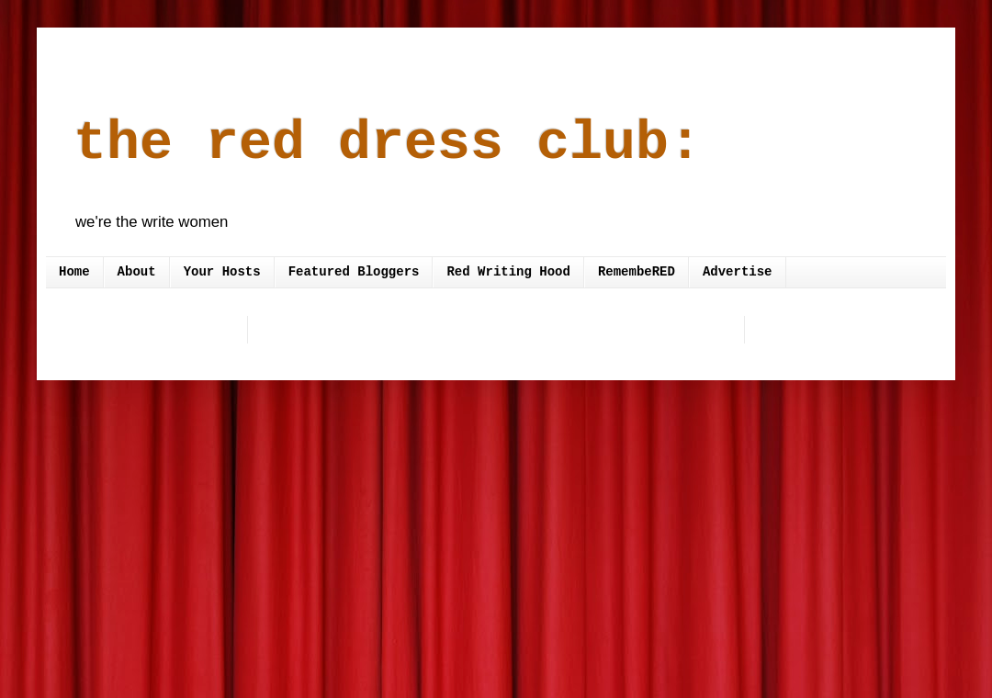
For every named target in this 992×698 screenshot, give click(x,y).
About (137, 272)
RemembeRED (636, 272)
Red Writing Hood (507, 272)
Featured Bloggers (354, 272)
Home (74, 272)
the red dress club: (387, 143)
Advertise (737, 272)
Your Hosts (222, 272)
